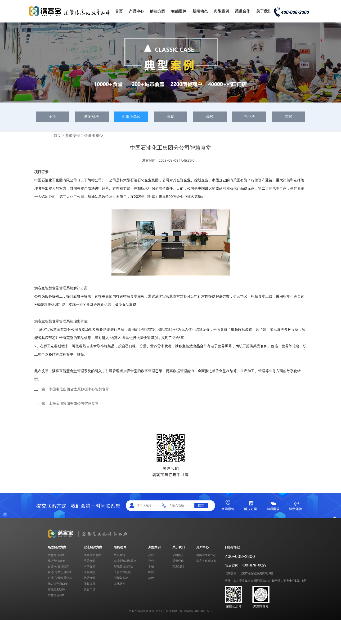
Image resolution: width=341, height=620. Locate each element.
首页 (119, 11)
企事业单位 (131, 116)
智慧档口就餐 (56, 555)
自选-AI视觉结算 (58, 566)
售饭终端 (119, 555)
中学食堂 (89, 566)
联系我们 (178, 566)
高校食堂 (89, 572)
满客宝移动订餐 (206, 561)
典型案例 (221, 11)
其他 (151, 578)
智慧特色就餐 (56, 595)
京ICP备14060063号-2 (198, 611)
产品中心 (136, 11)
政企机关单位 (92, 555)
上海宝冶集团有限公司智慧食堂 (74, 403)
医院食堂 (89, 561)
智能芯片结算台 (124, 566)
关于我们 (263, 11)
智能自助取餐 (56, 589)
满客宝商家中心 (206, 555)
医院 (170, 116)
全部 (52, 116)
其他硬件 (119, 584)
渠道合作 (242, 11)
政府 (151, 555)
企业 (151, 561)
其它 (288, 116)
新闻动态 (200, 11)
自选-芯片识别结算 (60, 572)
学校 (151, 566)
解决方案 (157, 11)
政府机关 (91, 116)
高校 (210, 116)
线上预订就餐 (56, 561)
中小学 (249, 116)
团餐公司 (89, 584)
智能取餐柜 (121, 578)
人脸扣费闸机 (122, 572)
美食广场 (89, 589)
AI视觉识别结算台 (125, 561)
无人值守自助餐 (58, 584)
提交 (201, 505)
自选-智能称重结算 (60, 578)
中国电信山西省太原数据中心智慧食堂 (79, 389)
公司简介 (178, 555)
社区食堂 (89, 578)
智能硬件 (178, 11)
